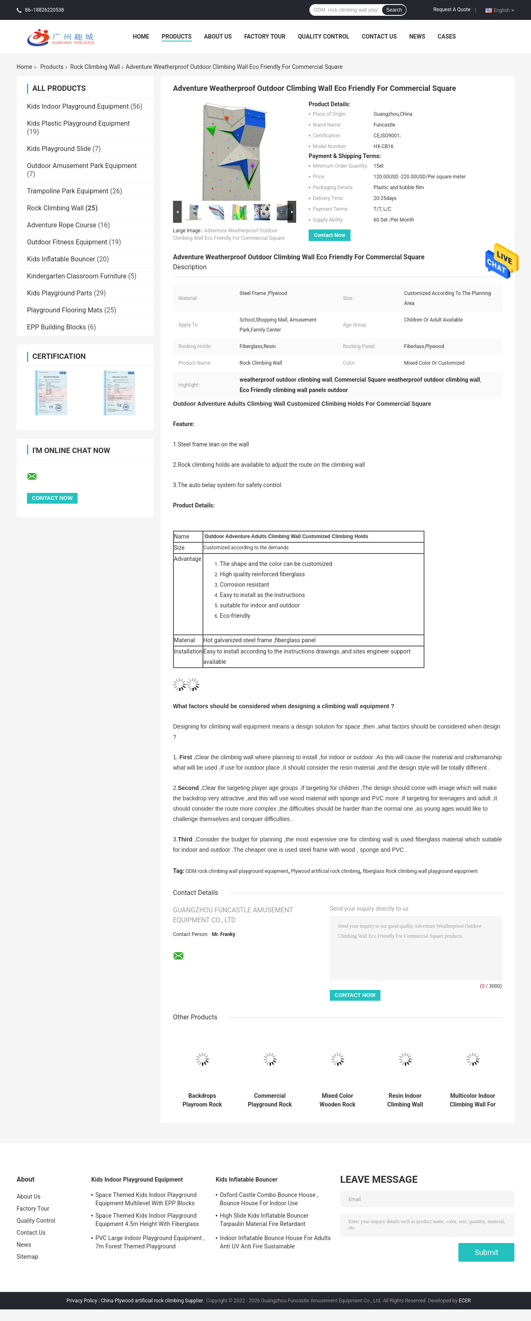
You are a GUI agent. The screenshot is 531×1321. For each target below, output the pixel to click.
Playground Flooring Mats (64, 310)
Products (177, 36)
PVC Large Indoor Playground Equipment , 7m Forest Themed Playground (150, 1242)
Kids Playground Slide (59, 149)
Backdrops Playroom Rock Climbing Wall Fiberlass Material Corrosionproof (202, 1100)
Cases (447, 36)
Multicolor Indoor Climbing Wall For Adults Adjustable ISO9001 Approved (472, 1100)
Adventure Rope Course (61, 225)
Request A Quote (452, 9)
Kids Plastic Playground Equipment (78, 123)
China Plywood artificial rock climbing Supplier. (153, 1301)
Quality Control (323, 36)
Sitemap (27, 1256)
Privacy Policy (81, 1301)
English (504, 10)
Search (394, 10)
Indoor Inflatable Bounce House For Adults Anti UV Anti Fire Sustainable (275, 1242)
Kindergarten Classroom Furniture (77, 276)
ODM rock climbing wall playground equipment (236, 871)
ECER (465, 1301)
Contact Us (379, 36)
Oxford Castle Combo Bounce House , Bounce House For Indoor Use (269, 1199)
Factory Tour (265, 36)
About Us (218, 36)
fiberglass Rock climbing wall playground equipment (420, 871)
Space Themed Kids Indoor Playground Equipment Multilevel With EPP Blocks (146, 1199)
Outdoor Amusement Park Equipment (82, 166)
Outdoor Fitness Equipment (67, 242)
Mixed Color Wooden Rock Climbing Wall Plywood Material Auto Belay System (337, 1100)
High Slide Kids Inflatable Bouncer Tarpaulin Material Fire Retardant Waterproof (264, 1221)
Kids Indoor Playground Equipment (78, 106)
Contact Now (329, 235)
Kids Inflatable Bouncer (61, 259)
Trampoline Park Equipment (68, 191)
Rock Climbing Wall (95, 66)
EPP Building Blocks (56, 327)
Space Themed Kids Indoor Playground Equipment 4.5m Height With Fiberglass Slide (147, 1221)
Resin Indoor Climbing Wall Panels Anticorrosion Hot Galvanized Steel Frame (405, 1100)
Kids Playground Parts (59, 293)
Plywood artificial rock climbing (325, 871)
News (417, 36)
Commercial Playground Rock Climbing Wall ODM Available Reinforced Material (270, 1100)
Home (141, 36)
